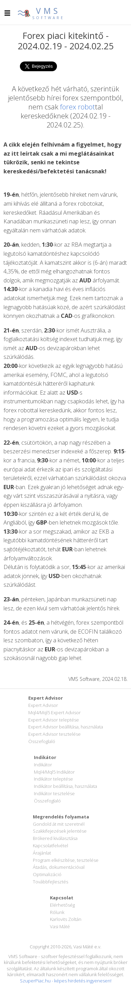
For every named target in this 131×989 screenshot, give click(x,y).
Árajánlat (42, 853)
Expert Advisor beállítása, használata (65, 727)
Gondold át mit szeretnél (59, 824)
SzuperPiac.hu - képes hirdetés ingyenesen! (65, 981)
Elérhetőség (62, 905)
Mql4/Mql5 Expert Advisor (54, 712)
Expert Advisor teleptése (53, 720)
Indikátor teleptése (53, 779)
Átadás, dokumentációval (59, 867)
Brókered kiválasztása (55, 838)
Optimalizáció (47, 874)
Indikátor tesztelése (54, 793)
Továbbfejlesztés (50, 882)
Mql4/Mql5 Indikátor (54, 772)
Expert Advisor (43, 705)
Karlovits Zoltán (65, 919)
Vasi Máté (60, 926)
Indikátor (43, 764)
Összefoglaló (41, 741)
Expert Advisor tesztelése (54, 734)
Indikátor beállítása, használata (65, 786)
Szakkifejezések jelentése (60, 831)
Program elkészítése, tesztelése (66, 860)
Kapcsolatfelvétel (50, 845)
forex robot (77, 107)
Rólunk (57, 912)
